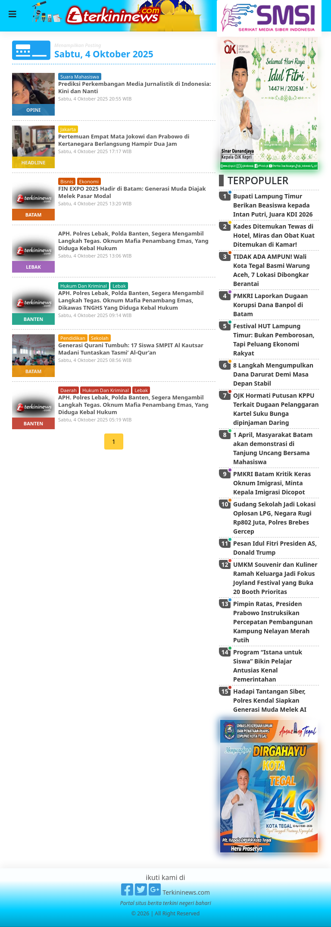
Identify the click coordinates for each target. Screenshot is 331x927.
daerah (68, 390)
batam (33, 214)
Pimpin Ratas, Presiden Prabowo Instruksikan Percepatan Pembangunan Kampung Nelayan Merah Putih (273, 622)
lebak (33, 267)
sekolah (100, 338)
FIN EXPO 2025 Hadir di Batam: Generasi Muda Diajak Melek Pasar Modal (132, 192)
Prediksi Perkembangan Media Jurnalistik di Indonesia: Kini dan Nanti (134, 87)
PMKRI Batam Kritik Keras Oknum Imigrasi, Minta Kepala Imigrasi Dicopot (272, 483)
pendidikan (72, 338)
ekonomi (89, 181)
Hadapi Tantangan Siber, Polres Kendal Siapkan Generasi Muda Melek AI (269, 700)
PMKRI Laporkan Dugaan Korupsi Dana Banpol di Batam (270, 305)
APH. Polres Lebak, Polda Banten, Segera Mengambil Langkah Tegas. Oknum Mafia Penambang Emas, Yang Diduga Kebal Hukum (133, 240)
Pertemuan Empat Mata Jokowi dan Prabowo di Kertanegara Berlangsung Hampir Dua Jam (123, 140)
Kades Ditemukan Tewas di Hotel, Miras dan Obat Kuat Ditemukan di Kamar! (274, 235)
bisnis (66, 181)
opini (33, 110)
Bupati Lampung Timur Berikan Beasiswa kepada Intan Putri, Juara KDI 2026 (272, 205)
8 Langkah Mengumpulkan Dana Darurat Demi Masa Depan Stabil (273, 374)
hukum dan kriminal (83, 286)
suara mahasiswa (79, 76)
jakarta (68, 129)
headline (34, 162)
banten (33, 319)
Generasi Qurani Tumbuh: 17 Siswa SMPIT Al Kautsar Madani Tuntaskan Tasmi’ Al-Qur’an (130, 348)
